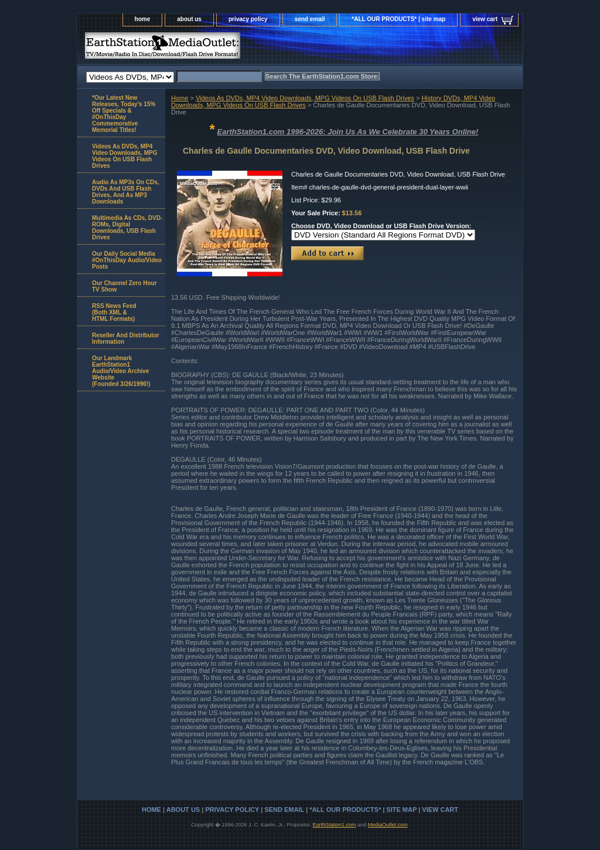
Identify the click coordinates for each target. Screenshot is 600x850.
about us (189, 19)
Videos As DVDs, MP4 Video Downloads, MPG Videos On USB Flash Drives (305, 97)
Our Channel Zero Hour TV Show (124, 286)
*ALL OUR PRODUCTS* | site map (398, 19)
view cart (484, 19)
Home (179, 97)
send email (310, 19)
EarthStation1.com (334, 825)
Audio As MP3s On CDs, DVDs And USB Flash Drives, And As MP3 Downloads (125, 192)
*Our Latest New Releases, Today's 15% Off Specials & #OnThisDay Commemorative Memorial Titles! (123, 113)
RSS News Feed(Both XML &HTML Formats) (114, 312)
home (143, 19)
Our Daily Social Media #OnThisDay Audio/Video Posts (127, 260)
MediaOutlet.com (388, 825)
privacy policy (248, 19)
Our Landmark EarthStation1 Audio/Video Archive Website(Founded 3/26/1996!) (121, 371)
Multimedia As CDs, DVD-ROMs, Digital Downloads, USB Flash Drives (127, 228)
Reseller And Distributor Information (125, 338)
